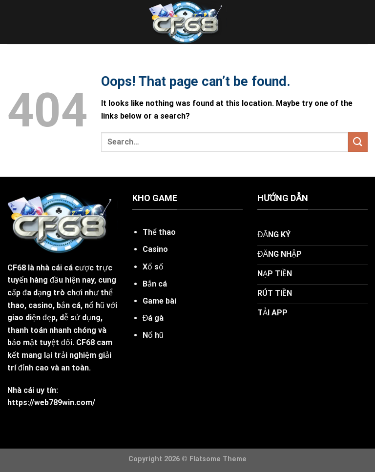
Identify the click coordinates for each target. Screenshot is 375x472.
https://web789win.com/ (51, 402)
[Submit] (358, 141)
